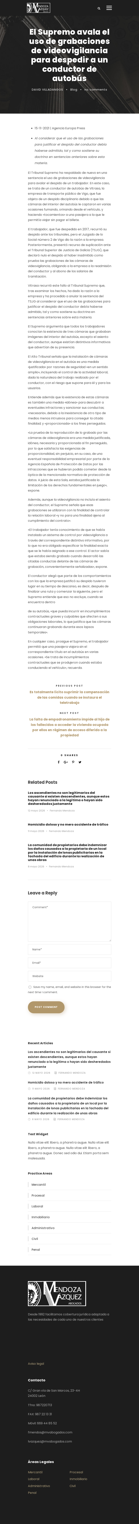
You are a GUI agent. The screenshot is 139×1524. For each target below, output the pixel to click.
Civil (35, 1239)
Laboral (37, 1206)
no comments (96, 89)
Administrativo (43, 1228)
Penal (36, 1250)
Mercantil (39, 1185)
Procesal (38, 1195)
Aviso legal (36, 1363)
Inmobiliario (41, 1217)
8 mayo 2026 (36, 866)
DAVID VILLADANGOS (47, 89)
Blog (73, 89)
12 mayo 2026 (36, 810)
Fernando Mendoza (62, 810)
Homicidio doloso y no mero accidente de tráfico (68, 824)
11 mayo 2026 (36, 831)
